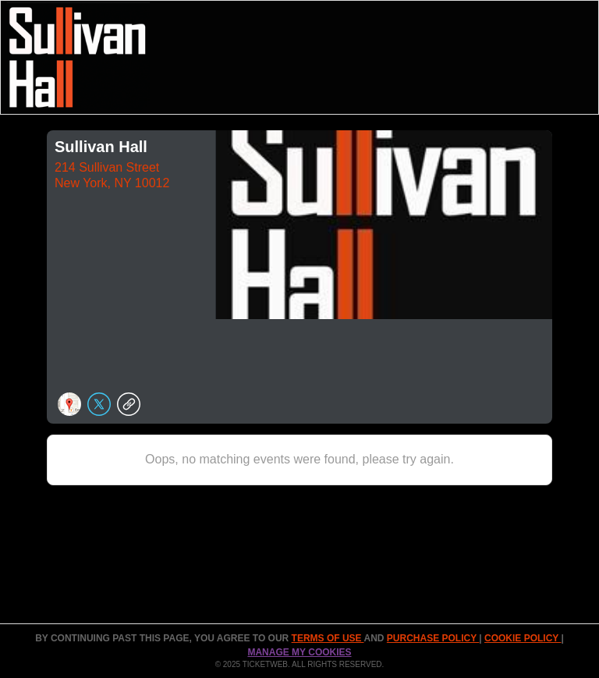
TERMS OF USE (328, 638)
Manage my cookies (299, 652)
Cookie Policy (522, 638)
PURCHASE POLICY (433, 638)
